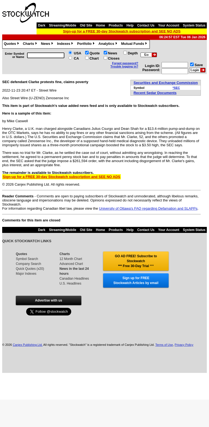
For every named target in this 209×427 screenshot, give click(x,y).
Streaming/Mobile (62, 25)
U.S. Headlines (70, 283)
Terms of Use (164, 344)
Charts (30, 44)
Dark (41, 25)
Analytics (108, 44)
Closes (114, 58)
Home (100, 25)
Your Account (168, 25)
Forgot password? (125, 63)
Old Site (86, 25)
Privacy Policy (184, 344)
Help (130, 25)
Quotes (12, 44)
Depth (133, 53)
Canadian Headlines (74, 278)
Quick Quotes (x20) (30, 269)
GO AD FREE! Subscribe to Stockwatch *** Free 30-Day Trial (136, 261)
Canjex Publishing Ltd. (28, 344)
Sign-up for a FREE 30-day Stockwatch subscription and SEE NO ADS (122, 31)
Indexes (65, 44)
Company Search (28, 264)
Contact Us (145, 25)
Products (116, 25)
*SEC (176, 87)
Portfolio (86, 44)
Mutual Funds (134, 44)
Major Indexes (26, 274)
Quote (94, 53)
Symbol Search (27, 259)
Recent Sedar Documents (155, 93)
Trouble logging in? (124, 66)
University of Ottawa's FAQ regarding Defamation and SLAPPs (148, 208)
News (47, 44)
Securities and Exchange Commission (165, 83)
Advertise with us (48, 300)
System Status (194, 25)
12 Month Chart (70, 259)
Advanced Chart (71, 264)
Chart (94, 58)
